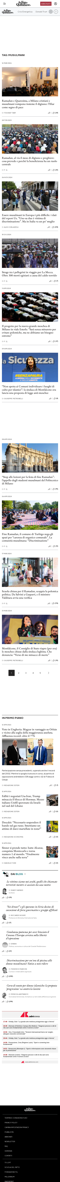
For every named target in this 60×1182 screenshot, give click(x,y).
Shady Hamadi (16, 890)
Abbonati (45, 4)
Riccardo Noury (17, 915)
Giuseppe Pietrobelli (12, 399)
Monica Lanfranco (18, 994)
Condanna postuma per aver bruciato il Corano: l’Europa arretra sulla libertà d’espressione (27, 935)
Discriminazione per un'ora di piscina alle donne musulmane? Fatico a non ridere (29, 962)
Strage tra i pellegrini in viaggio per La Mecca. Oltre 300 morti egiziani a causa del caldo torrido (29, 273)
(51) (55, 546)
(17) (8, 923)
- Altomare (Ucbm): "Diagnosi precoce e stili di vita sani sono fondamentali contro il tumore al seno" (26, 1055)
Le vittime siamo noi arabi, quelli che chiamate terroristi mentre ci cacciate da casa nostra (31, 883)
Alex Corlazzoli (10, 227)
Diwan (13, 944)
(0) (55, 812)
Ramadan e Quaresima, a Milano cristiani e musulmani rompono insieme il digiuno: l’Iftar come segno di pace (28, 104)
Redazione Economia (12, 837)
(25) (55, 170)
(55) (9, 898)
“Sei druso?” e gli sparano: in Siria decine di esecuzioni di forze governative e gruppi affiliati (32, 908)
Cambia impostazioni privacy (17, 1127)
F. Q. (5, 170)
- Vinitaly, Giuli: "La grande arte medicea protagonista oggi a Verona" (28, 1022)
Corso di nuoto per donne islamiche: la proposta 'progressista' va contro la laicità (31, 987)
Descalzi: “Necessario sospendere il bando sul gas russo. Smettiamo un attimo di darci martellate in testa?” (21, 825)
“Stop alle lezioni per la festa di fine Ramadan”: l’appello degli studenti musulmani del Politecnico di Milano (30, 480)
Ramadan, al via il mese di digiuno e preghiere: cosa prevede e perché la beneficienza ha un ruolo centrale (29, 161)
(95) (55, 489)
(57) (9, 951)
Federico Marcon (18, 969)
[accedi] (55, 3)
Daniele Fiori (9, 863)
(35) (55, 661)
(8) (56, 398)
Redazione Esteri (11, 785)
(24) (55, 113)
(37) (55, 341)
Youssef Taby (9, 113)
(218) (55, 227)
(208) (9, 976)
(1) (56, 785)
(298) (9, 1002)
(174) (55, 603)
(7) (56, 281)
